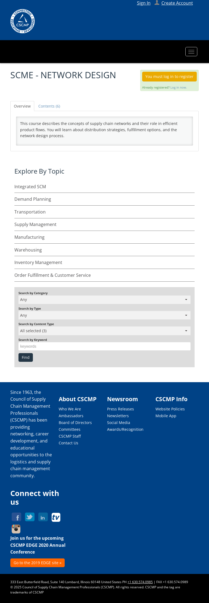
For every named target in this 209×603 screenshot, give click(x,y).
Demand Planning (32, 199)
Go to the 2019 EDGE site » (37, 562)
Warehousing (28, 250)
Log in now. (178, 87)
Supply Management (35, 224)
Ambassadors (71, 415)
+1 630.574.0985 (140, 582)
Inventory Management (38, 262)
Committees (69, 429)
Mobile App (165, 415)
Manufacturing (29, 237)
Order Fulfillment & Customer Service (52, 275)
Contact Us (68, 442)
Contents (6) (49, 106)
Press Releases (120, 409)
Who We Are (70, 409)
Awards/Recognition (125, 429)
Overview (22, 106)
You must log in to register (169, 76)
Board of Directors (75, 422)
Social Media (118, 422)
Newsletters (118, 415)
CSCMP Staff (70, 436)
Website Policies (170, 409)
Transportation (30, 212)
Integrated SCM (30, 187)
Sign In (144, 3)
